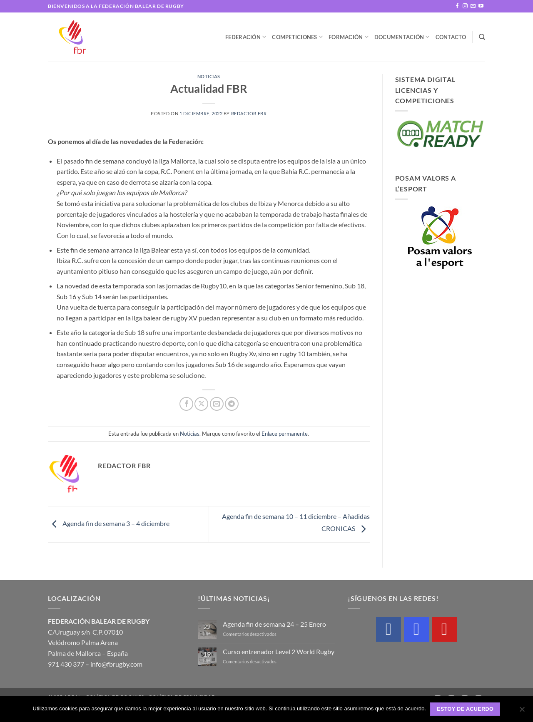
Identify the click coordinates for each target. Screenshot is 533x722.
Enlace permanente (285, 433)
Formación (349, 37)
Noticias (208, 76)
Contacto (451, 37)
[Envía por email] (217, 404)
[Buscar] (482, 37)
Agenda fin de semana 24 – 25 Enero (274, 624)
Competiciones (297, 37)
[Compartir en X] (201, 404)
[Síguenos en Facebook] (457, 6)
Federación (245, 37)
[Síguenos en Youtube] (480, 6)
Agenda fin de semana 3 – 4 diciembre (108, 523)
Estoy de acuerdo (465, 709)
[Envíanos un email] (473, 6)
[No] (522, 711)
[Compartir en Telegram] (232, 404)
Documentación (402, 37)
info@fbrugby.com (116, 664)
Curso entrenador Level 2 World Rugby (278, 651)
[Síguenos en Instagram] (465, 6)
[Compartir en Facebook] (186, 404)
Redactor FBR (249, 113)
